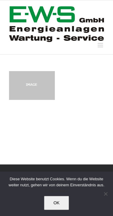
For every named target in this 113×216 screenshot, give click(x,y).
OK (56, 202)
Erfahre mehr (56, 191)
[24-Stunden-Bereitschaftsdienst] (54, 73)
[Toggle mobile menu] (101, 45)
